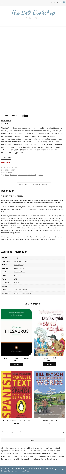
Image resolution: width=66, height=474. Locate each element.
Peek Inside (6, 158)
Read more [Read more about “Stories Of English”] (49, 364)
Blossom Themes (7, 471)
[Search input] (31, 432)
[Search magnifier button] (63, 432)
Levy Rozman (6, 121)
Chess (7, 175)
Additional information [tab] (40, 184)
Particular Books (19, 268)
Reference (11, 172)
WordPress (25, 471)
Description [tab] (23, 184)
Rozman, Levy (18, 265)
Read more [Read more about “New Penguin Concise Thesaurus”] (16, 364)
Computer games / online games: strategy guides (26, 175)
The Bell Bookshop (33, 12)
